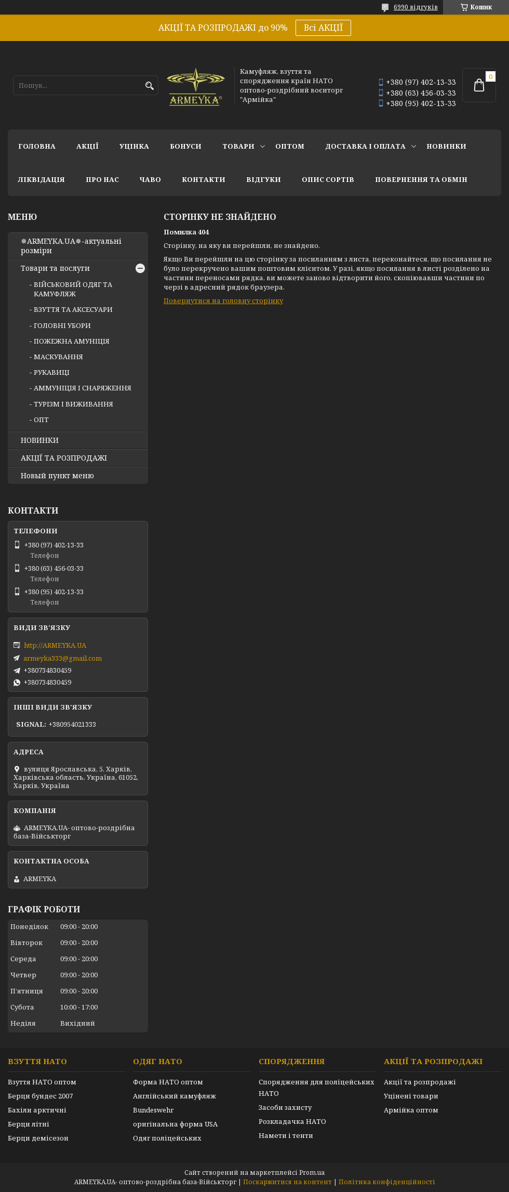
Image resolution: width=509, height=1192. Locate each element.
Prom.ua (312, 1172)
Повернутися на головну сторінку (223, 300)
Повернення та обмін (421, 179)
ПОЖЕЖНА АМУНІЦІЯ (72, 341)
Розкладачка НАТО (292, 1121)
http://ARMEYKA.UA (55, 645)
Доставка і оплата (365, 146)
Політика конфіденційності (387, 1181)
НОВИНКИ (446, 146)
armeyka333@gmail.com (62, 658)
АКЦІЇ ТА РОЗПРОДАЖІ (64, 458)
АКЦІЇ (87, 146)
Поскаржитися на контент (287, 1181)
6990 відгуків (416, 7)
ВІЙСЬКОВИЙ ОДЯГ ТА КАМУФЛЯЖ (73, 289)
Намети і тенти (286, 1135)
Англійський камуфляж (174, 1096)
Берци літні (28, 1124)
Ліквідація (41, 179)
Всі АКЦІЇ (323, 27)
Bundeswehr (153, 1110)
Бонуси (186, 146)
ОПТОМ (289, 146)
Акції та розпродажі (420, 1081)
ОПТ (41, 419)
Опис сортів (328, 179)
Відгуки (263, 179)
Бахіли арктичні (37, 1110)
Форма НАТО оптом (168, 1081)
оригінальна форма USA (175, 1124)
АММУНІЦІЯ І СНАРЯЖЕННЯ (82, 387)
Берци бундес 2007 (40, 1096)
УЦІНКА (134, 146)
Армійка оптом (411, 1110)
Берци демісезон (38, 1138)
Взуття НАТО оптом (42, 1081)
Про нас (102, 179)
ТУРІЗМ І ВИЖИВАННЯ (73, 404)
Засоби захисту (285, 1107)
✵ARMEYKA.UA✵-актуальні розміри (71, 246)
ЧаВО (150, 179)
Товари (238, 146)
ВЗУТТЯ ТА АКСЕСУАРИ (73, 309)
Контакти (203, 179)
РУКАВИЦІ (52, 372)
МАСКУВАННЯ (58, 356)
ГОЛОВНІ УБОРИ (62, 325)
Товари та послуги (55, 268)
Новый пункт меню (57, 475)
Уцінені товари (411, 1096)
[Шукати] (149, 86)
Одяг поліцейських (167, 1138)
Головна (37, 146)
